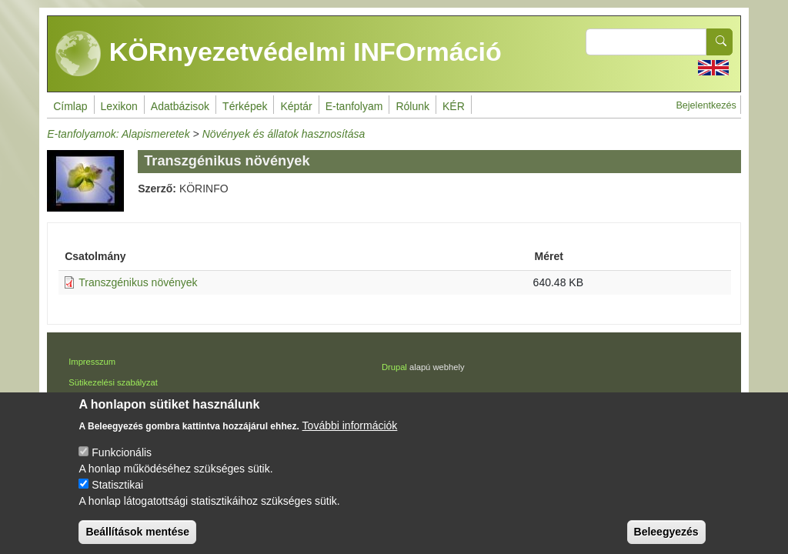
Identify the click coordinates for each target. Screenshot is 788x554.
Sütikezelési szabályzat (113, 382)
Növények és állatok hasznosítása (284, 134)
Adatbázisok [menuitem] (180, 106)
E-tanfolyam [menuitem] (354, 106)
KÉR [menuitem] (453, 106)
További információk (350, 436)
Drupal (394, 367)
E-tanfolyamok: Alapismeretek (118, 134)
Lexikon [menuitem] (119, 106)
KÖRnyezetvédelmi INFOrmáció (278, 54)
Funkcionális (122, 463)
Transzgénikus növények (137, 282)
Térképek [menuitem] (244, 106)
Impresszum (91, 361)
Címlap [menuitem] (70, 106)
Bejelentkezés (706, 105)
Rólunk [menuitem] (412, 106)
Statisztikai (117, 495)
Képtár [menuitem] (296, 106)
